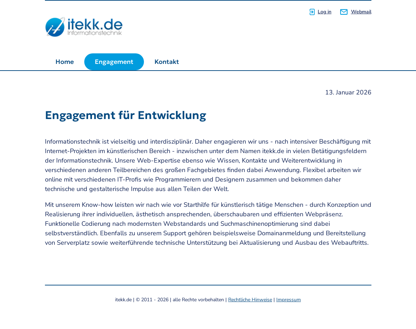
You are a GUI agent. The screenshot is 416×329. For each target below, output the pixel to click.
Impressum (288, 299)
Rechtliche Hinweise (250, 299)
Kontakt (166, 62)
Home (64, 62)
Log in (324, 11)
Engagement (114, 62)
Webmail (361, 11)
